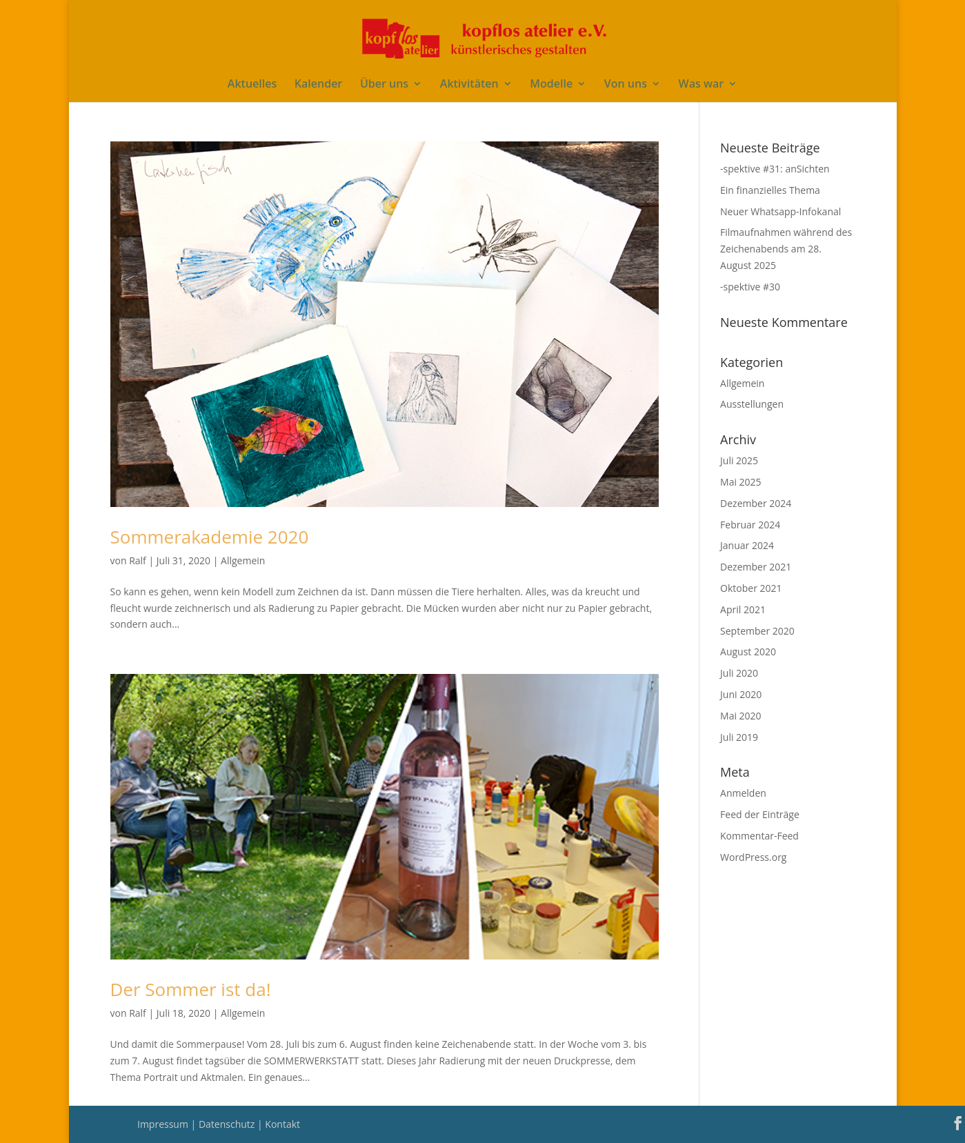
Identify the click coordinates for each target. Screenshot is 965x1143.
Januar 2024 (747, 545)
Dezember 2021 (755, 566)
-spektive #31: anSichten (775, 168)
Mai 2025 (741, 481)
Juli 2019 (739, 737)
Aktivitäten (469, 85)
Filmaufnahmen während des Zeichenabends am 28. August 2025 (786, 249)
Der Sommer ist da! (190, 989)
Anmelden (743, 792)
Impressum (164, 1124)
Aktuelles (252, 85)
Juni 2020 (741, 694)
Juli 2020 (739, 672)
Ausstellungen (752, 403)
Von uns (625, 85)
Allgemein (243, 560)
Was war (701, 85)
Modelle (551, 85)
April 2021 (743, 609)
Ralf (137, 560)
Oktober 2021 (751, 588)
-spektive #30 (750, 286)
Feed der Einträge (759, 814)
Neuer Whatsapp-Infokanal (780, 211)
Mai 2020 (741, 715)
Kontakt (282, 1124)
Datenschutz (228, 1124)
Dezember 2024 (755, 503)
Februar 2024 (750, 524)
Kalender (318, 85)
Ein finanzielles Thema (770, 190)
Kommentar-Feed (759, 835)
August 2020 (748, 651)
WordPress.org (753, 857)
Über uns (384, 85)
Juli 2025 (739, 460)
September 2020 (757, 630)
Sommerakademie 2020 (209, 536)
